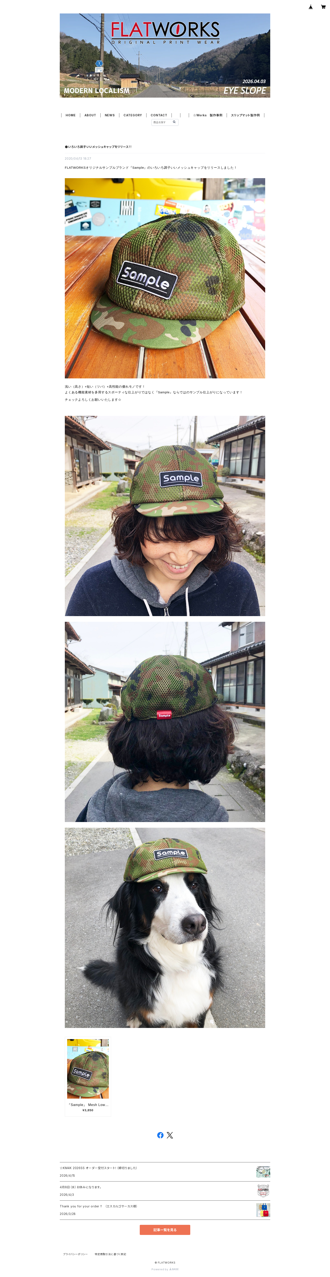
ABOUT (90, 115)
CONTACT (159, 115)
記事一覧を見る (165, 1230)
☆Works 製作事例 (207, 115)
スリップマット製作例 (245, 115)
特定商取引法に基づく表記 (110, 1254)
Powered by (165, 1269)
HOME (71, 115)
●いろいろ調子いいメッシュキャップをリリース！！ (98, 147)
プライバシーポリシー (75, 1254)
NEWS (110, 115)
